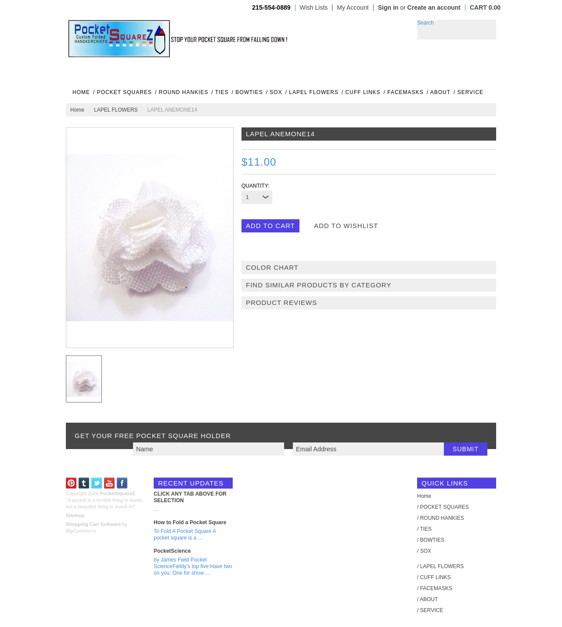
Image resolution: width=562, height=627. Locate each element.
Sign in (388, 7)
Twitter (96, 483)
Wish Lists (314, 7)
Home (77, 110)
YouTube (109, 483)
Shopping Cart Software (93, 524)
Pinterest (71, 483)
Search (425, 23)
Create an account (434, 7)
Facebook (122, 483)
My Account (352, 7)
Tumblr (84, 483)
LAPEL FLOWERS (116, 110)
